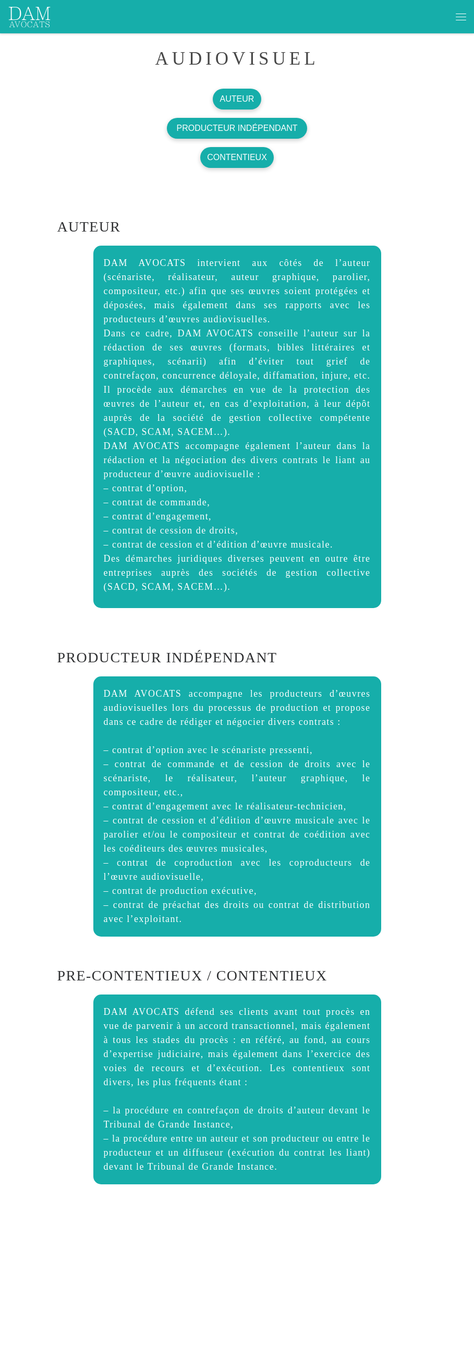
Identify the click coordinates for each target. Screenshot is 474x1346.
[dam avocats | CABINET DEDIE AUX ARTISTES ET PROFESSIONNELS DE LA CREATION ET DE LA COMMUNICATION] (29, 15)
